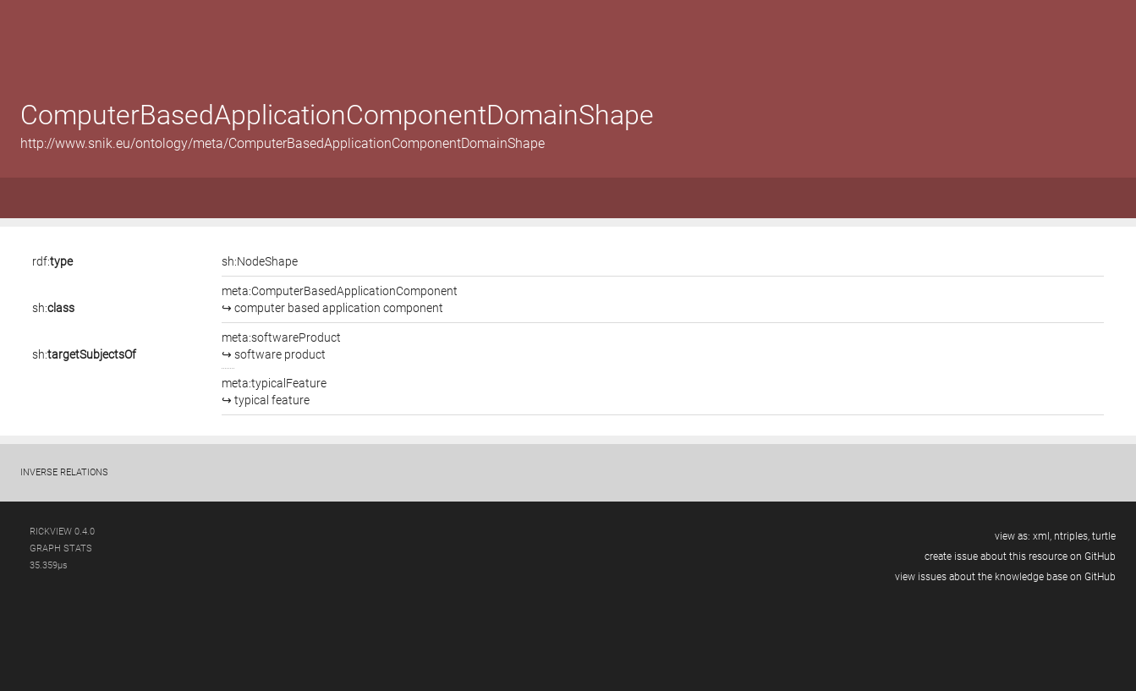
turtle (1104, 536)
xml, (1042, 536)
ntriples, (1071, 536)
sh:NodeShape (260, 261)
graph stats (61, 548)
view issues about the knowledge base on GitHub (1005, 577)
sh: (53, 308)
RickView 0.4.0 (62, 531)
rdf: (52, 261)
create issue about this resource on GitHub (1020, 556)
